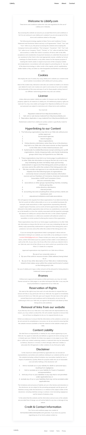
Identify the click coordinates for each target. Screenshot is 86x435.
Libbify (12, 3)
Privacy (64, 431)
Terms (58, 431)
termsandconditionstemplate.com (32, 413)
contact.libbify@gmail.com (28, 237)
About (64, 3)
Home (56, 3)
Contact (72, 3)
